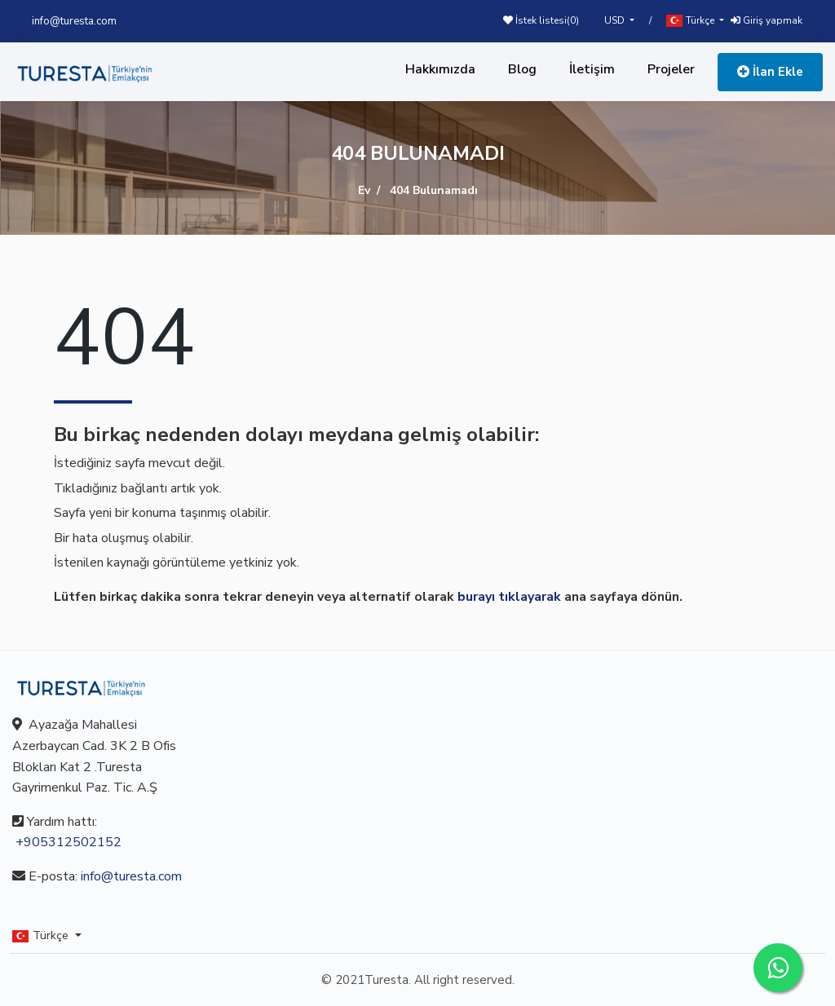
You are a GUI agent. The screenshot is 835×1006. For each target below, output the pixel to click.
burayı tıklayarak (509, 597)
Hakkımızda (440, 69)
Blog (522, 69)
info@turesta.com (74, 21)
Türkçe (691, 21)
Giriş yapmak (766, 20)
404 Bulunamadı (434, 190)
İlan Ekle (770, 72)
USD (615, 20)
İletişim (592, 69)
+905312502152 (68, 842)
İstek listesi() (541, 20)
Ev (364, 190)
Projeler (671, 69)
